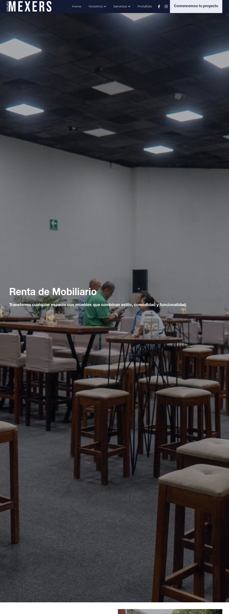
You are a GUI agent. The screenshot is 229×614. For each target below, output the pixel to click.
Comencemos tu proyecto (196, 6)
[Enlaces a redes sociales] (159, 6)
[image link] (29, 6)
